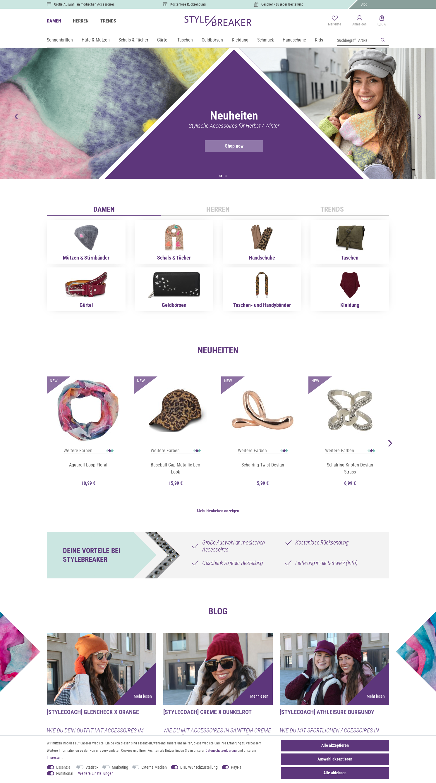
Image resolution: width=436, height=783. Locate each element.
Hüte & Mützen (96, 40)
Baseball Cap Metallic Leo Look (175, 469)
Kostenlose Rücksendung (188, 4)
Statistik (91, 767)
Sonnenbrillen (60, 40)
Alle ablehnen (334, 772)
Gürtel (163, 40)
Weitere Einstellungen (96, 773)
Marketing (120, 767)
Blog (364, 4)
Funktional (64, 773)
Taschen (185, 40)
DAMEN (54, 21)
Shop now (224, 146)
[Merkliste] (334, 21)
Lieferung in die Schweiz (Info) (326, 562)
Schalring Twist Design (262, 466)
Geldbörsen (212, 40)
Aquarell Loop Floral (88, 466)
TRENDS (108, 21)
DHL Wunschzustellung (199, 767)
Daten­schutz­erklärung (221, 751)
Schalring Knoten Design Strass (350, 469)
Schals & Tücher (133, 40)
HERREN (81, 21)
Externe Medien (154, 767)
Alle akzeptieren (335, 745)
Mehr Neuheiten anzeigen (218, 510)
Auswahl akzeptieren (334, 759)
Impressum (54, 758)
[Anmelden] (359, 21)
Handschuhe (294, 40)
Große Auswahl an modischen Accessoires (84, 4)
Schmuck (265, 40)
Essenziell (64, 767)
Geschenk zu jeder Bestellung (282, 4)
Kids (319, 40)
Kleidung (240, 40)
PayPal (236, 767)
